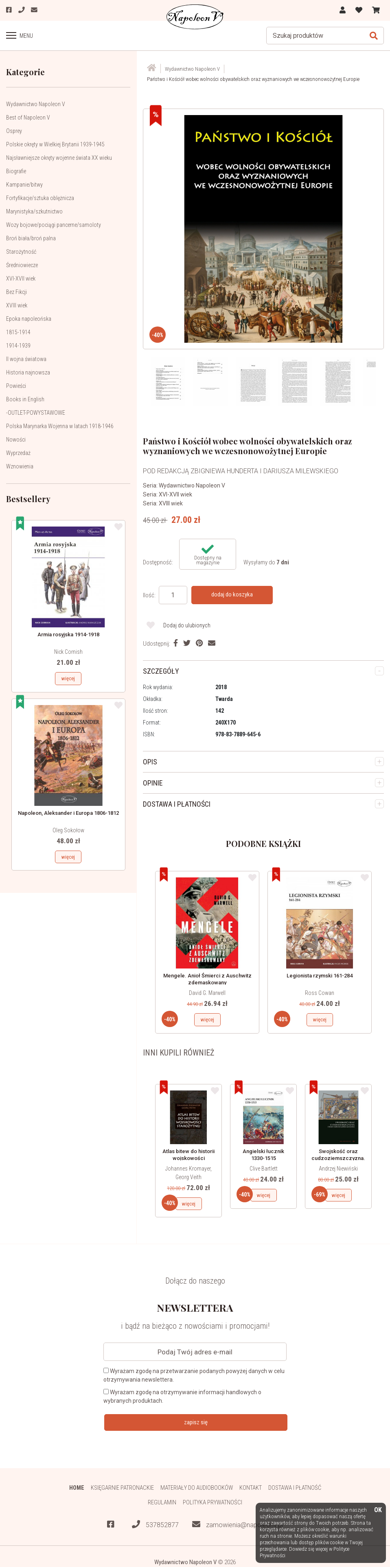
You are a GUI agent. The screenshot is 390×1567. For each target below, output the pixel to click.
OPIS (150, 761)
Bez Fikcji (16, 292)
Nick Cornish (68, 652)
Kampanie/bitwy (24, 184)
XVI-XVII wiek (20, 278)
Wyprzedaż (18, 453)
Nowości (16, 439)
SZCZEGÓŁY (161, 670)
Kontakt (251, 1487)
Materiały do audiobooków (197, 1487)
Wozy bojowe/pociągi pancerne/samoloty (53, 225)
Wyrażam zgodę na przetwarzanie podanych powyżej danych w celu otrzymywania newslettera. (194, 1374)
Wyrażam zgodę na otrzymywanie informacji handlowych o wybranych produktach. (182, 1396)
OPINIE (153, 782)
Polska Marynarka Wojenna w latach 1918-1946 (60, 426)
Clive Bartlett (264, 1168)
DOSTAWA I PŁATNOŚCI (176, 803)
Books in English (25, 399)
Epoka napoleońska (28, 319)
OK (378, 1510)
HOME (76, 1487)
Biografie (16, 171)
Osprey (14, 131)
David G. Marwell (207, 992)
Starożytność (21, 251)
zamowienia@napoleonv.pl (237, 1525)
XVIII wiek (16, 305)
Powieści (16, 386)
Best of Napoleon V (28, 117)
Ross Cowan (319, 992)
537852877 (155, 1525)
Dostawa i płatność (295, 1487)
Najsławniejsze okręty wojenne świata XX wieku (59, 158)
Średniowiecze (22, 265)
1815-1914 (18, 332)
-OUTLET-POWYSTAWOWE (35, 412)
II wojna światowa (26, 359)
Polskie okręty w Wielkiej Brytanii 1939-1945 (55, 144)
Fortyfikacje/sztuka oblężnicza (40, 198)
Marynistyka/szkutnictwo (34, 211)
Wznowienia (19, 466)
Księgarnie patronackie (122, 1487)
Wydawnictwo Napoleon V (35, 104)
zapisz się (196, 1422)
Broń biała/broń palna (31, 238)
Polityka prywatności (213, 1502)
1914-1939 (18, 345)
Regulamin (161, 1502)
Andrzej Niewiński (338, 1168)
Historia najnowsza (28, 372)
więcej (68, 678)
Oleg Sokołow (68, 830)
